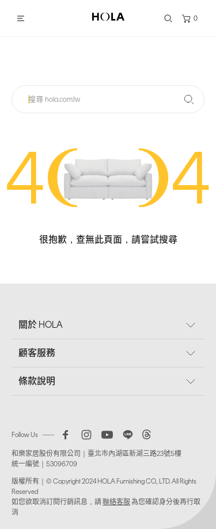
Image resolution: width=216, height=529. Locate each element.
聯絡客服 (116, 502)
